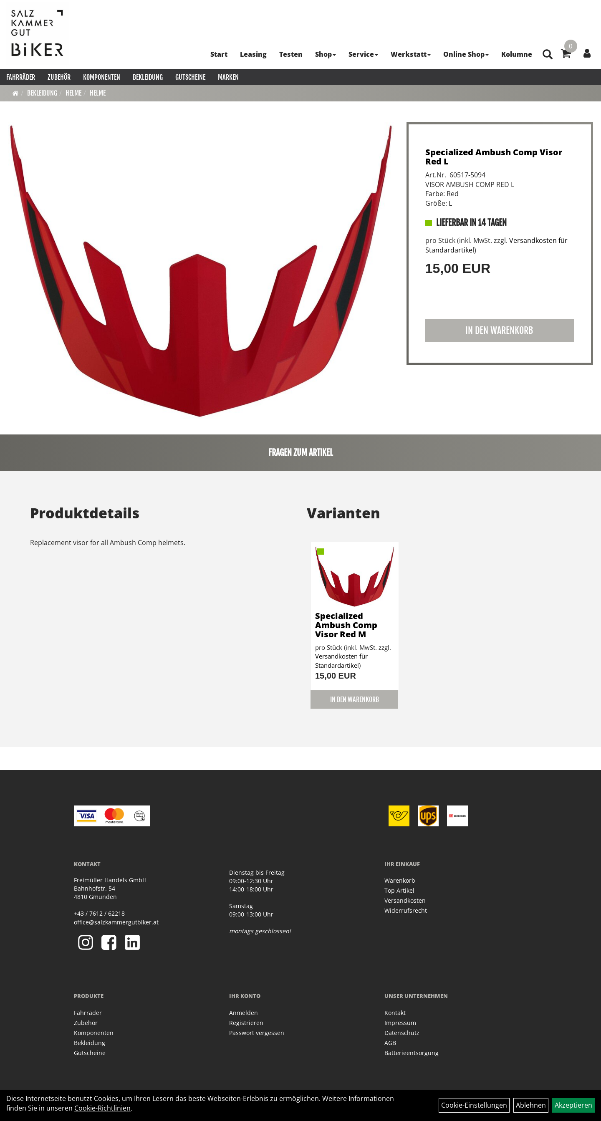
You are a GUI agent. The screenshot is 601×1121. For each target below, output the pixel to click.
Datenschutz (401, 1033)
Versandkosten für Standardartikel (341, 660)
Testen (291, 54)
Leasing (253, 54)
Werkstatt (411, 54)
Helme (73, 93)
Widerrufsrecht (405, 910)
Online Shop (466, 54)
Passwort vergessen (256, 1033)
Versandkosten (405, 900)
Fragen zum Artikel (300, 452)
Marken (228, 77)
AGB (390, 1043)
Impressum (400, 1023)
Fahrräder (20, 77)
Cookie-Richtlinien (102, 1108)
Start (218, 54)
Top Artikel (399, 890)
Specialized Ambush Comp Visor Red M (346, 625)
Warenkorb (399, 880)
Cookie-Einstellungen (474, 1105)
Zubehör (59, 77)
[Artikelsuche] (548, 55)
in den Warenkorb (499, 330)
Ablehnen (531, 1105)
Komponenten (101, 77)
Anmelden (243, 1013)
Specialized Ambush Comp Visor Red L (493, 156)
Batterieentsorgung (411, 1053)
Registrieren (246, 1023)
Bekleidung (148, 77)
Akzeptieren (573, 1105)
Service (363, 54)
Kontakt (395, 1013)
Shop (325, 54)
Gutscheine (190, 77)
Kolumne (516, 54)
